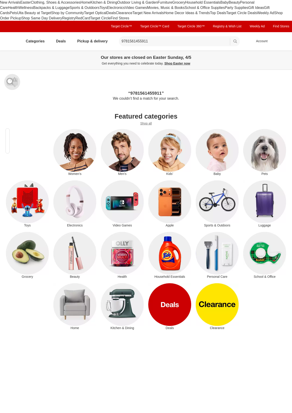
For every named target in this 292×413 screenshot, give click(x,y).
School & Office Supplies (205, 8)
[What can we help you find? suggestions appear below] (179, 41)
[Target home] (10, 41)
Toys (103, 8)
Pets (13, 13)
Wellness (25, 8)
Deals (111, 13)
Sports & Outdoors (85, 8)
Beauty (234, 2)
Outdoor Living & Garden (137, 2)
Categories (37, 41)
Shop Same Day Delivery (41, 18)
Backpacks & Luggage (51, 8)
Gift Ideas (256, 8)
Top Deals (218, 13)
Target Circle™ (121, 26)
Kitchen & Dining (103, 2)
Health (13, 8)
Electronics (116, 8)
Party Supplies (236, 8)
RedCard (83, 18)
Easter (25, 2)
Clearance (124, 13)
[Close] (285, 55)
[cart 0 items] (282, 41)
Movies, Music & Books (166, 8)
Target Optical (95, 13)
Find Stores (120, 18)
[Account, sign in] (259, 41)
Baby (224, 2)
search (235, 42)
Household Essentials (202, 2)
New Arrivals (10, 2)
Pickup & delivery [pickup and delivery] (94, 41)
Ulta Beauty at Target (34, 13)
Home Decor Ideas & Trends (187, 13)
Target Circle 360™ (191, 26)
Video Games (136, 8)
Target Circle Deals (241, 13)
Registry (69, 18)
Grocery (178, 2)
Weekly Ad (265, 13)
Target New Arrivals (148, 13)
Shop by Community (67, 13)
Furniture (165, 2)
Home (85, 2)
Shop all (146, 123)
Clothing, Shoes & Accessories (56, 2)
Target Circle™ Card (154, 26)
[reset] (226, 41)
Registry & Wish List (227, 26)
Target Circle (100, 18)
